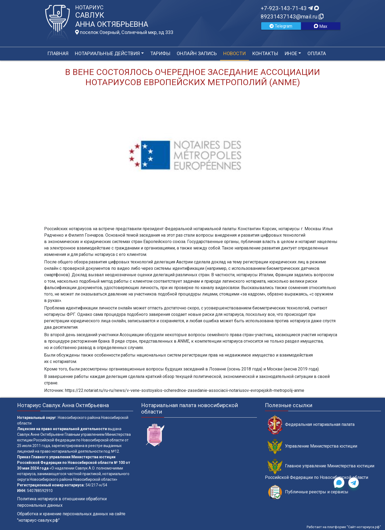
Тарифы (160, 53)
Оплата (316, 53)
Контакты (265, 53)
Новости (234, 53)
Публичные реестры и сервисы (308, 492)
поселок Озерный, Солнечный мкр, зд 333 (124, 32)
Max (320, 26)
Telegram (281, 26)
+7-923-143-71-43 (290, 8)
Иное (290, 53)
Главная (57, 53)
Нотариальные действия (107, 53)
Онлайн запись (197, 53)
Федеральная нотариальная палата (311, 424)
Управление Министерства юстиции (312, 446)
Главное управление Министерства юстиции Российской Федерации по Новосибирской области (319, 469)
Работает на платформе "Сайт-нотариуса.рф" (344, 527)
